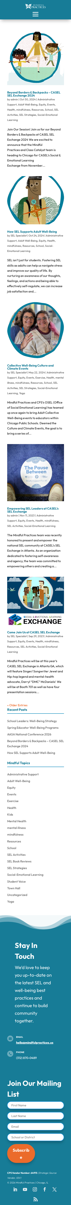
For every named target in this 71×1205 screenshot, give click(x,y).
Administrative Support (23, 774)
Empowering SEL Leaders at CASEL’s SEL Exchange (33, 510)
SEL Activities (15, 526)
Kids (10, 814)
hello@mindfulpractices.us (34, 1042)
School (49, 109)
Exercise (40, 377)
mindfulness (23, 109)
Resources (38, 109)
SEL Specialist (19, 235)
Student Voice (16, 881)
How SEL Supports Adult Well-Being (32, 231)
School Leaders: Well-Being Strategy (32, 721)
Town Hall (13, 888)
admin (14, 99)
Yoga (22, 393)
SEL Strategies (27, 115)
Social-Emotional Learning (39, 526)
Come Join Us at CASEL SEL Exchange (33, 632)
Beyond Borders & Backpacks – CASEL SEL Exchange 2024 (33, 93)
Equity (42, 104)
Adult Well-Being (27, 104)
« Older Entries (17, 705)
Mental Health (16, 821)
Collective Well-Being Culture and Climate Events (30, 367)
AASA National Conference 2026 (29, 734)
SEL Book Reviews (19, 861)
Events (51, 104)
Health (11, 109)
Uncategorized (17, 895)
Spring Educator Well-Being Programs (33, 728)
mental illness (16, 828)
